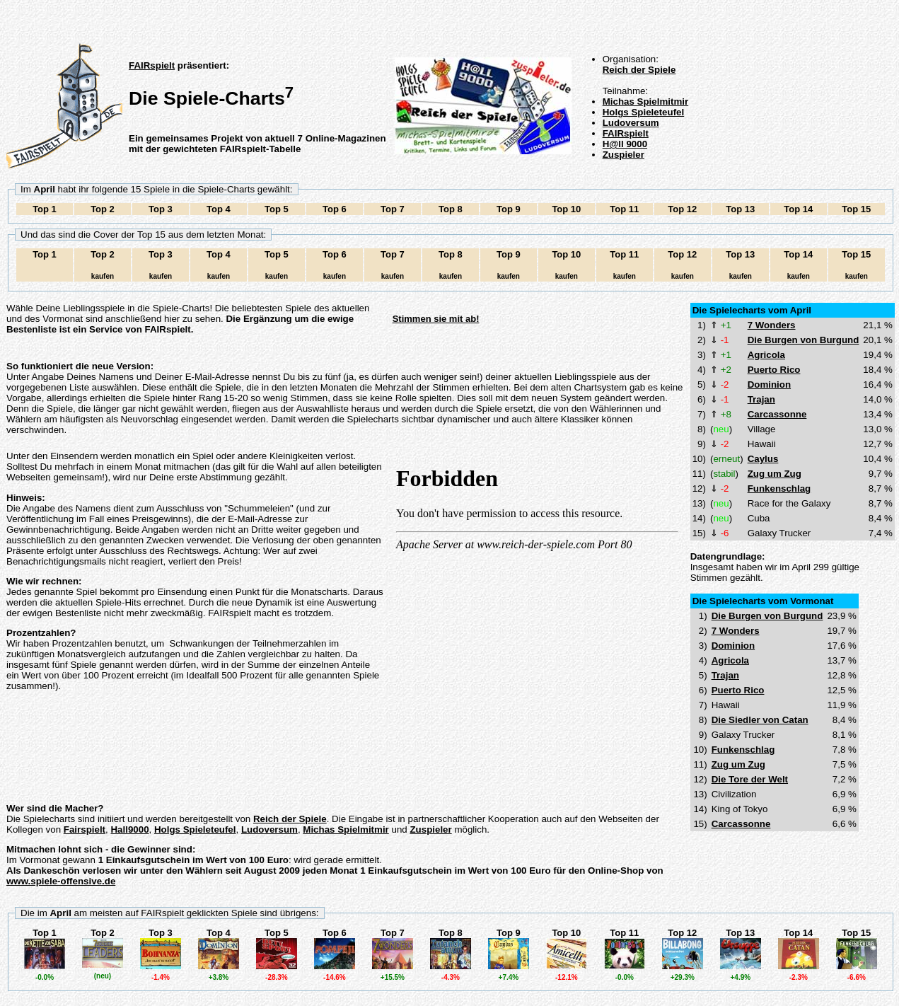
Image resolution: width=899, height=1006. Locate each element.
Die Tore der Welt (750, 779)
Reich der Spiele (639, 69)
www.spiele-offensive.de (60, 881)
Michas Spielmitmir (645, 101)
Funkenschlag (779, 488)
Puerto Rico (774, 369)
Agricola (766, 354)
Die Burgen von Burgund (803, 340)
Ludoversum (631, 122)
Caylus (763, 458)
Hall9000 (129, 829)
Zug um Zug (774, 473)
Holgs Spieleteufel (644, 112)
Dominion (769, 384)
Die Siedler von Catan (760, 720)
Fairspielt (84, 829)
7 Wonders (772, 325)
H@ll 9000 (625, 144)
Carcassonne (777, 414)
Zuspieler (623, 154)
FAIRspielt (152, 65)
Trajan (761, 399)
